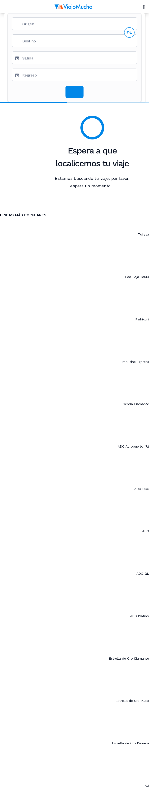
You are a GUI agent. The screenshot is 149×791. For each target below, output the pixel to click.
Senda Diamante (136, 404)
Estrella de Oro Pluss (132, 701)
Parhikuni (142, 319)
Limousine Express (134, 362)
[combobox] (77, 25)
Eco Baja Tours (137, 277)
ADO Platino (139, 616)
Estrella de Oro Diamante (129, 658)
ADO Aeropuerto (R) (133, 446)
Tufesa (143, 234)
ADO (145, 531)
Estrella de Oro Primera (130, 743)
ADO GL (142, 573)
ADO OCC (141, 489)
